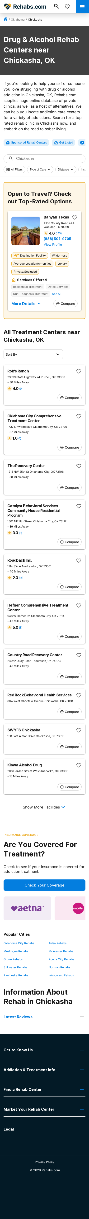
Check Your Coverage (44, 885)
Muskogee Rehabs (16, 951)
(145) (58, 233)
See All (56, 294)
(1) (19, 438)
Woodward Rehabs (61, 975)
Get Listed (63, 142)
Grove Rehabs (13, 959)
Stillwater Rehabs (15, 967)
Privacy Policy (44, 1162)
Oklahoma (18, 19)
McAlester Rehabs (61, 951)
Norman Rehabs (59, 967)
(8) (20, 533)
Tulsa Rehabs (57, 943)
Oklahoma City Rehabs (19, 943)
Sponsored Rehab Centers (26, 142)
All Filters (14, 169)
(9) (20, 388)
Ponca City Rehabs (61, 959)
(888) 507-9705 (57, 239)
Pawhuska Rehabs (16, 975)
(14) (21, 578)
